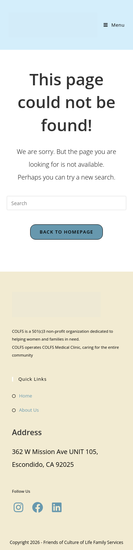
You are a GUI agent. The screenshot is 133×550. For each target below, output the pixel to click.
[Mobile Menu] (114, 25)
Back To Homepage (66, 232)
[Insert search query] (67, 203)
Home (25, 396)
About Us (29, 410)
